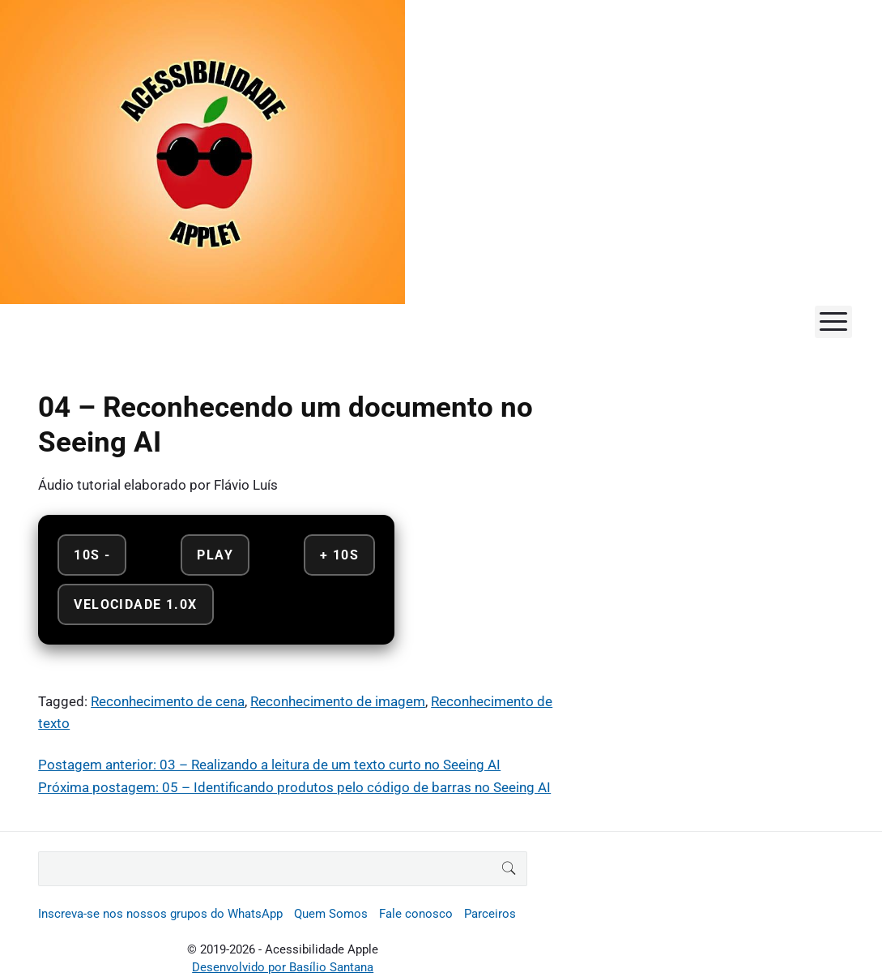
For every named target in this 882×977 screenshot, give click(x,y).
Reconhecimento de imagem (337, 701)
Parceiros (490, 913)
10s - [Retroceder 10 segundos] (92, 555)
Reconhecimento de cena (168, 701)
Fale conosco (416, 913)
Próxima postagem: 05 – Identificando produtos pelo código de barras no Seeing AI (294, 787)
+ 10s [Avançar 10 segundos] (339, 555)
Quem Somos (331, 913)
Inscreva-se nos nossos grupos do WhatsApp (160, 913)
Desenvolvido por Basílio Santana (282, 967)
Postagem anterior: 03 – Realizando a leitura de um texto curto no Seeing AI (269, 764)
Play (215, 555)
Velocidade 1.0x (135, 604)
